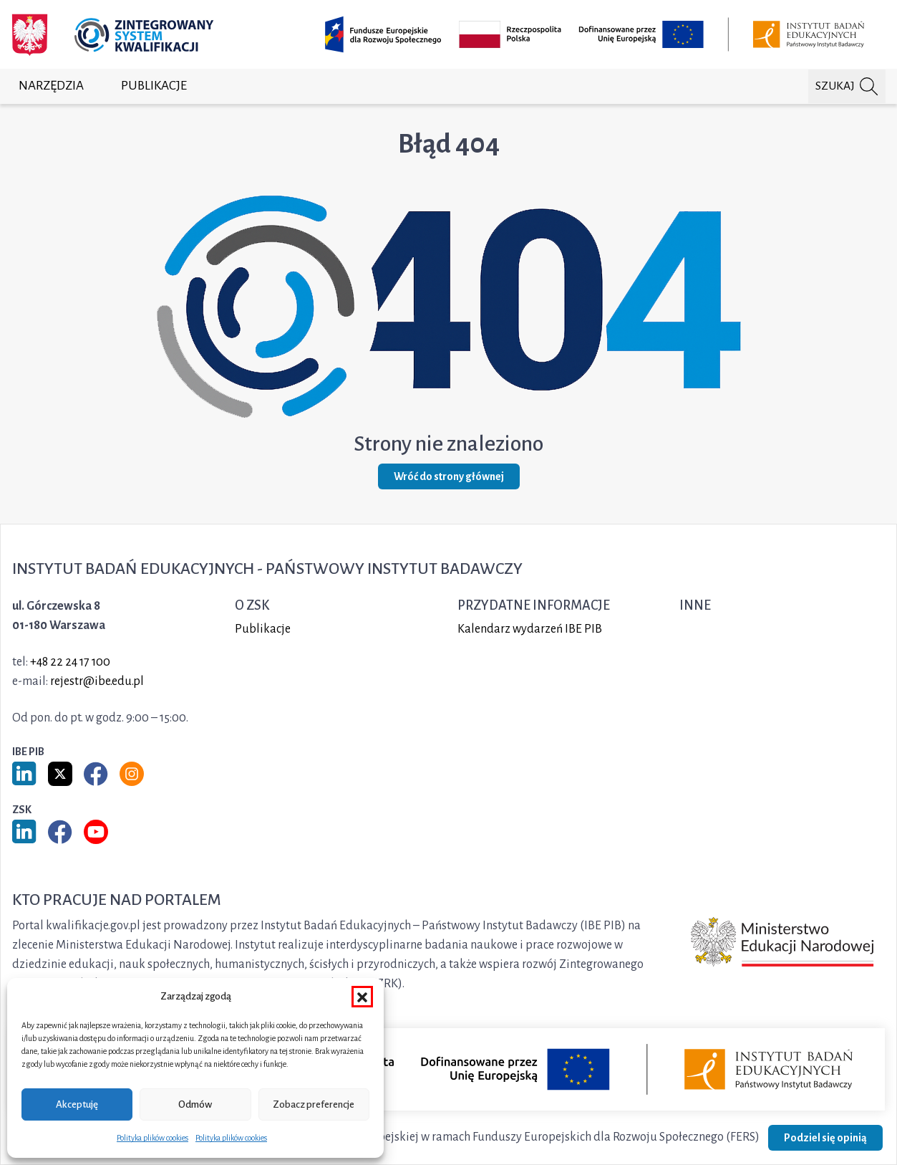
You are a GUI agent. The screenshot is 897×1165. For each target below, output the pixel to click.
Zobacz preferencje (313, 1104)
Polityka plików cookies (152, 1137)
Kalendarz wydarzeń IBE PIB (529, 629)
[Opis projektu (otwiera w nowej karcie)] (597, 34)
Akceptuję (77, 1104)
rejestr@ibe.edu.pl (97, 681)
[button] (362, 996)
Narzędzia (51, 85)
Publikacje (154, 85)
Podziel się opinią (825, 1138)
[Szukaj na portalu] (847, 86)
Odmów (195, 1104)
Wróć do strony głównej (449, 476)
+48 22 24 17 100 (70, 662)
